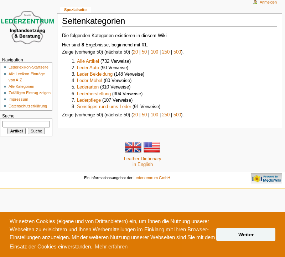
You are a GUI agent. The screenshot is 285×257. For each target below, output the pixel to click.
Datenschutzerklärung (28, 106)
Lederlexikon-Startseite (28, 67)
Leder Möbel (89, 80)
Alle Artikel (88, 61)
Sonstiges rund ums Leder (104, 106)
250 (166, 52)
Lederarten (88, 87)
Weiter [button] (246, 234)
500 (177, 52)
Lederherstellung (94, 93)
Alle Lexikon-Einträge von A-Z (27, 76)
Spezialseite (75, 9)
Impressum (18, 99)
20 (135, 52)
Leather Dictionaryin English (142, 155)
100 (154, 52)
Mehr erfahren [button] (111, 246)
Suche (8, 116)
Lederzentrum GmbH (152, 177)
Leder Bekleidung (95, 74)
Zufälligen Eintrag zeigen (30, 92)
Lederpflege (89, 100)
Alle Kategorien (21, 86)
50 (144, 52)
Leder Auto (88, 67)
